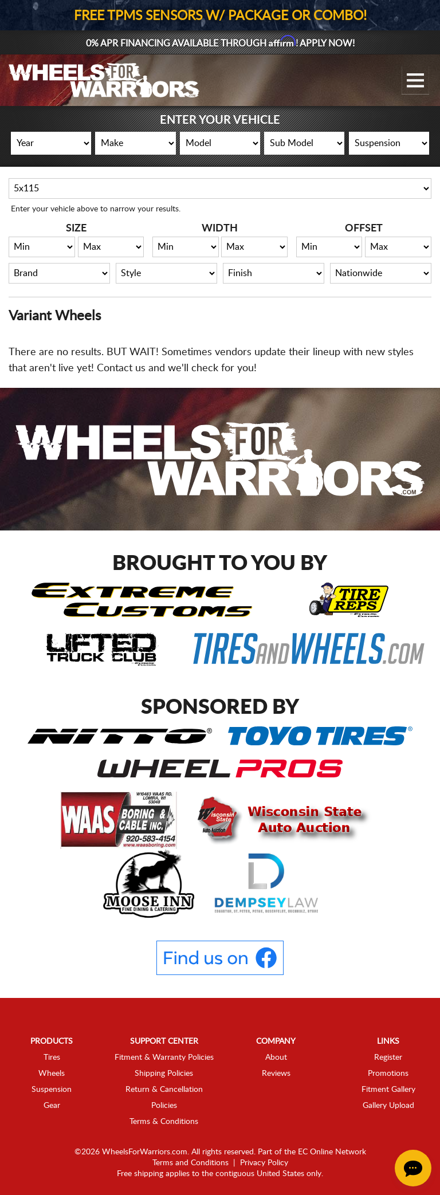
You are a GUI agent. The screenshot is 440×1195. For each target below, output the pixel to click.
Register (388, 1058)
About (276, 1058)
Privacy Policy (264, 1163)
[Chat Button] (413, 1168)
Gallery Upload (388, 1106)
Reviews (276, 1074)
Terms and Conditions (190, 1163)
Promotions (388, 1074)
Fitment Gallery (388, 1090)
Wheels (51, 1074)
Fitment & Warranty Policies (164, 1058)
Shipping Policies (164, 1074)
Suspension (52, 1090)
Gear (52, 1106)
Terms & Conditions (163, 1122)
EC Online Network (332, 1152)
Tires (52, 1058)
